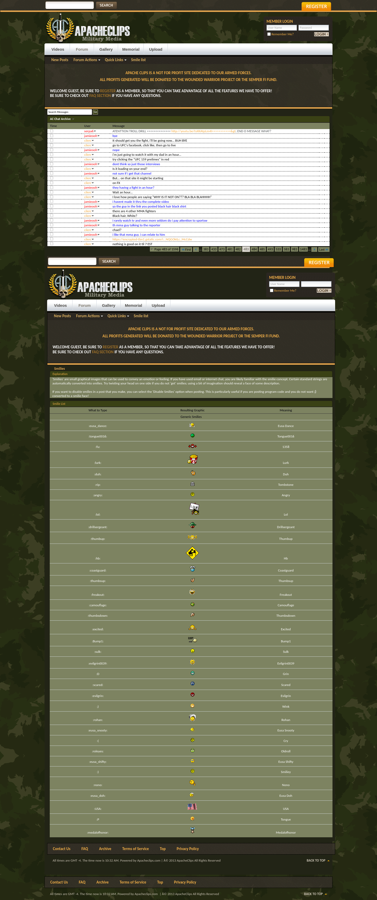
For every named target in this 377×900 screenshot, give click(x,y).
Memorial (131, 49)
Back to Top (316, 860)
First (186, 249)
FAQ (84, 848)
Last (324, 249)
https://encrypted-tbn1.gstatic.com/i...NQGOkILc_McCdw (152, 239)
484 (254, 249)
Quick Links (114, 59)
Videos (58, 49)
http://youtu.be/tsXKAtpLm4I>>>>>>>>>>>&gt (203, 131)
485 (262, 249)
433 (214, 249)
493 (270, 249)
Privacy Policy (188, 848)
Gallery (106, 49)
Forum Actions (85, 59)
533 (278, 249)
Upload (155, 49)
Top (163, 848)
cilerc (88, 140)
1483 (303, 249)
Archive (105, 848)
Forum (82, 49)
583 (286, 249)
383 (205, 249)
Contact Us (61, 848)
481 (230, 249)
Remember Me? (280, 34)
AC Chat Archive (60, 119)
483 (246, 249)
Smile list (138, 59)
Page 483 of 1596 (166, 249)
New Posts (59, 59)
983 (294, 249)
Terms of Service (135, 848)
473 (222, 249)
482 (238, 249)
